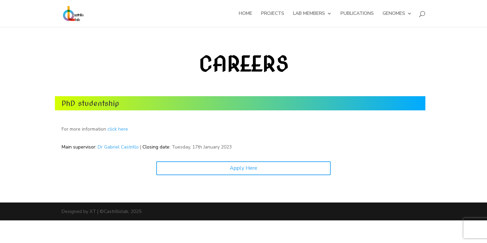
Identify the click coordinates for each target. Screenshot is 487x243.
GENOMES (394, 14)
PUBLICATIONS (357, 14)
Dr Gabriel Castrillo (118, 147)
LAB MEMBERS (309, 14)
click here (117, 129)
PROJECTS (272, 14)
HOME (245, 14)
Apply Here (243, 168)
